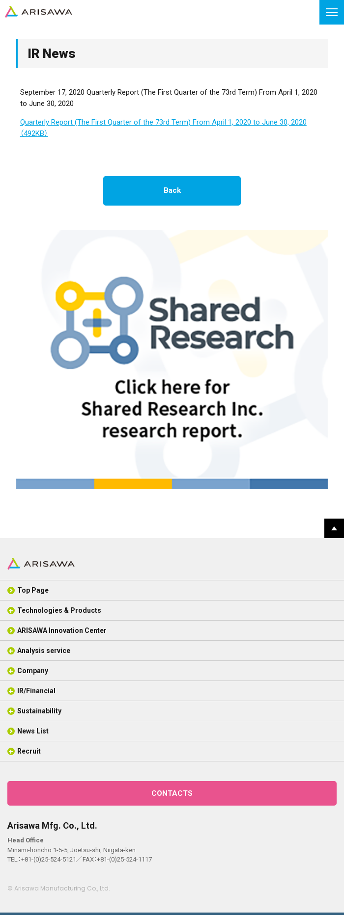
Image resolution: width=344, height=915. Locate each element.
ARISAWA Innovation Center (62, 630)
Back (172, 190)
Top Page (33, 590)
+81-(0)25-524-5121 (48, 859)
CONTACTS (172, 793)
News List (33, 731)
